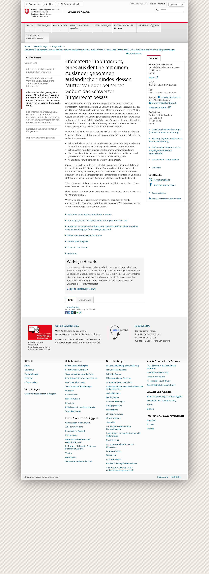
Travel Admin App (73, 492)
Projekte (150, 510)
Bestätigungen (112, 478)
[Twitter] (69, 393)
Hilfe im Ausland (72, 480)
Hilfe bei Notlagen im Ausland (119, 463)
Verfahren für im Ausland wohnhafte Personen (89, 214)
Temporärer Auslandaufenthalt (78, 542)
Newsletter (29, 451)
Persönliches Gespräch (77, 241)
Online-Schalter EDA (67, 407)
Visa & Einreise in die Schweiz (125, 28)
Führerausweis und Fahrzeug (118, 459)
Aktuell (30, 28)
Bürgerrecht (57, 46)
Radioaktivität (71, 476)
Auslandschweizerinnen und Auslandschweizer (77, 521)
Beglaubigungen (113, 474)
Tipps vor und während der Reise (79, 455)
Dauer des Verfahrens (77, 247)
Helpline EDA (142, 407)
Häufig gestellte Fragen (75, 463)
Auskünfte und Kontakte (157, 453)
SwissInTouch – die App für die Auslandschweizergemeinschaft (119, 550)
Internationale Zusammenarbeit (37, 38)
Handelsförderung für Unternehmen (121, 544)
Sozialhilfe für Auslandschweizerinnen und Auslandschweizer (124, 468)
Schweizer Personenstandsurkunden (84, 235)
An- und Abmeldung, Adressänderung (122, 447)
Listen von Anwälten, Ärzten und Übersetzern (120, 526)
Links (69, 299)
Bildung (150, 490)
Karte (153, 77)
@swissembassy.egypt (164, 185)
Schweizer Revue (113, 532)
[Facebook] (66, 393)
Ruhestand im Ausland (75, 512)
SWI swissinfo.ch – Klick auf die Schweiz (88, 373)
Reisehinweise (60, 28)
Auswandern (70, 538)
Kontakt (152, 58)
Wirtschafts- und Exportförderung (161, 481)
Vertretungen (43, 28)
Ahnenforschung (113, 499)
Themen (150, 505)
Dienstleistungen (102, 28)
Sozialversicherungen (115, 482)
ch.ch (71, 368)
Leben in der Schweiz (156, 458)
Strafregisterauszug (114, 495)
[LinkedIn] (72, 393)
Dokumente (85, 299)
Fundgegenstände (114, 487)
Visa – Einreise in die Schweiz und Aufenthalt (161, 448)
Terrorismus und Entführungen (78, 467)
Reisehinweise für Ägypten (76, 447)
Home (27, 46)
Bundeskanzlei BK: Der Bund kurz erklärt (89, 378)
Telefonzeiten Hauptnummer (165, 159)
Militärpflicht (112, 491)
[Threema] (74, 393)
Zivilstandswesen (113, 540)
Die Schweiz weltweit (70, 4)
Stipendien (111, 503)
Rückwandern (71, 516)
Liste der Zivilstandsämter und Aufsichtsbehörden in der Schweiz (101, 358)
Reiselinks (69, 484)
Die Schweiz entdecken (80, 363)
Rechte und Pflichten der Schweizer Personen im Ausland (80, 528)
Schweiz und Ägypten (148, 28)
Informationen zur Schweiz (159, 462)
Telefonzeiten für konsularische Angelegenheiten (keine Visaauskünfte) (165, 150)
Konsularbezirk (158, 193)
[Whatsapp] (77, 393)
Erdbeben (69, 471)
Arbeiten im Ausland (74, 508)
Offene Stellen (31, 463)
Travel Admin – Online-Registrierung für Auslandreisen (123, 515)
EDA (51, 4)
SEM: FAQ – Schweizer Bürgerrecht (86, 311)
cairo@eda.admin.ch (171, 97)
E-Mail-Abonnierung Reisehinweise (80, 488)
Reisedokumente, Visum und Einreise (81, 459)
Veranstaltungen (32, 455)
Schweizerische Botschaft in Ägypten (40, 475)
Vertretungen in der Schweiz (77, 504)
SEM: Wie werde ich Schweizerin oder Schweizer (93, 306)
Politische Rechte (113, 455)
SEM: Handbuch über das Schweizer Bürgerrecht (92, 316)
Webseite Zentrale (160, 107)
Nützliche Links (112, 521)
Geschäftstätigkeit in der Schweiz (161, 466)
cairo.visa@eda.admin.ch (164, 103)
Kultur (149, 486)
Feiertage (156, 167)
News (27, 447)
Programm (151, 501)
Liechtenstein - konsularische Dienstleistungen (118, 508)
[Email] (80, 393)
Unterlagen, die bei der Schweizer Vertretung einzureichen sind (97, 220)
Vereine (68, 534)
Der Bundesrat (35, 4)
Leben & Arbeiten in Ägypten (81, 28)
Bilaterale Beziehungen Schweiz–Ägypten (165, 477)
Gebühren (72, 253)
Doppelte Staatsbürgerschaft (81, 288)
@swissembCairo (161, 179)
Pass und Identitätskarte (116, 451)
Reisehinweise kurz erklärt (76, 451)
